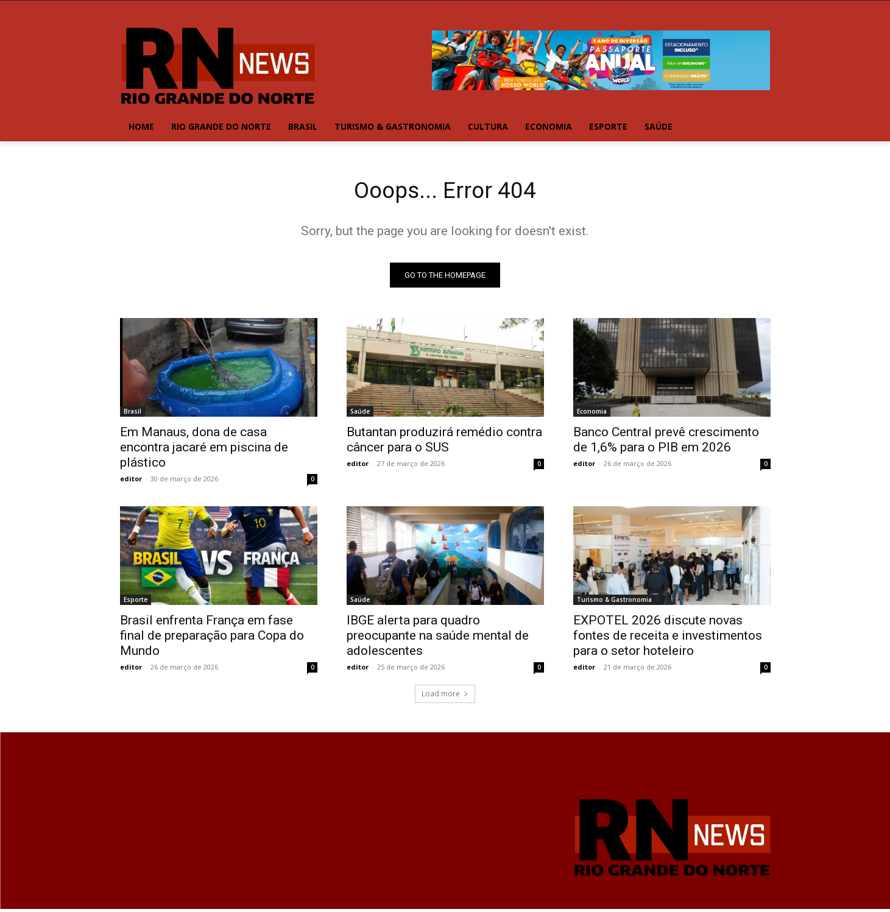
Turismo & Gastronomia (614, 602)
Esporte (135, 602)
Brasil (132, 413)
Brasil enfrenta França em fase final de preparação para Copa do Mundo (212, 637)
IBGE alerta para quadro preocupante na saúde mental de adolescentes (438, 637)
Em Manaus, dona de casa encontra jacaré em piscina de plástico (204, 449)
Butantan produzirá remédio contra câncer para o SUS (444, 442)
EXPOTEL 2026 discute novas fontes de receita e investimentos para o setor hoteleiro (667, 637)
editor (131, 481)
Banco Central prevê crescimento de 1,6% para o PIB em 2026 (666, 442)
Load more (445, 696)
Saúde (360, 413)
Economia (592, 413)
